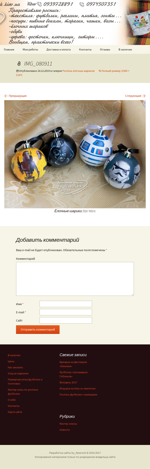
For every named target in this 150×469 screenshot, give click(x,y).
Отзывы (105, 49)
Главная (9, 49)
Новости (65, 429)
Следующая (135, 96)
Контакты (85, 49)
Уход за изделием (18, 373)
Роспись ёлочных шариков (78, 71)
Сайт (19, 320)
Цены (11, 361)
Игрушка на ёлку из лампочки (78, 388)
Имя (20, 304)
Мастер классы (68, 423)
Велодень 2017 (68, 382)
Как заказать (15, 367)
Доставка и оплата (58, 49)
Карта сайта (15, 412)
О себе (12, 400)
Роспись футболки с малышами (78, 394)
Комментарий (25, 259)
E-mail (21, 312)
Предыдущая (15, 96)
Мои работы (30, 49)
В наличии (125, 49)
